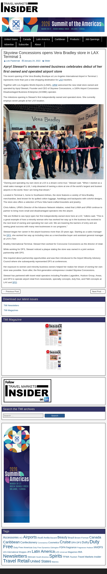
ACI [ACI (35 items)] (21, 538)
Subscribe (24, 44)
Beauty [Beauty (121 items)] (62, 537)
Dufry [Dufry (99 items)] (85, 542)
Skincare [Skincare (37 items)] (32, 557)
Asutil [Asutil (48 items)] (40, 537)
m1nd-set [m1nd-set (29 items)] (63, 552)
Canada (27, 39)
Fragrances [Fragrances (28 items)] (81, 548)
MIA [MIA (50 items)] (80, 552)
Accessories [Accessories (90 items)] (11, 537)
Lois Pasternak (13, 61)
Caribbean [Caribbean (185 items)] (11, 542)
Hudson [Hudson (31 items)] (90, 548)
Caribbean (60, 39)
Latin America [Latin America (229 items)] (43, 551)
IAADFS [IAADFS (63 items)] (98, 547)
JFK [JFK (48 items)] (29, 552)
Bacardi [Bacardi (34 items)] (53, 538)
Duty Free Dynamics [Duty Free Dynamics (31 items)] (41, 548)
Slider (47, 61)
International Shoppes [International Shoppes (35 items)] (17, 552)
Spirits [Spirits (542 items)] (55, 556)
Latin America (43, 39)
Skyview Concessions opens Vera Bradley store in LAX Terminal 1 (51, 54)
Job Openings (92, 39)
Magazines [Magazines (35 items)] (72, 552)
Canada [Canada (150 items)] (95, 537)
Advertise (9, 44)
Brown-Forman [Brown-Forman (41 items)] (82, 538)
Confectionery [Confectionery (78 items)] (28, 542)
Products (74, 39)
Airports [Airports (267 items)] (30, 537)
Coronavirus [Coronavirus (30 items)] (43, 543)
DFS (8, 235)
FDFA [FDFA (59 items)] (62, 547)
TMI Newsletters (11, 305)
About (38, 44)
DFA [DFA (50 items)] (73, 542)
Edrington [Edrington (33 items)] (54, 547)
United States (11, 39)
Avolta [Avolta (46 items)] (47, 538)
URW (54, 85)
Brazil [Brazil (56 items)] (71, 537)
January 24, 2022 (32, 61)
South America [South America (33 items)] (42, 557)
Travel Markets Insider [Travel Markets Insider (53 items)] (89, 556)
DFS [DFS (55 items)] (78, 542)
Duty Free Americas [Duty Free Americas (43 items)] (22, 547)
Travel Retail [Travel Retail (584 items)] (16, 560)
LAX (61, 80)
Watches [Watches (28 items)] (55, 562)
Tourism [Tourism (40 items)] (73, 557)
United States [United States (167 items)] (40, 561)
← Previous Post (11, 291)
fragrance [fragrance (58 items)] (71, 547)
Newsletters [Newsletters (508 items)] (15, 556)
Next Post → (98, 291)
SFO (14, 282)
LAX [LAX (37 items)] (57, 552)
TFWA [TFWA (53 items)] (66, 556)
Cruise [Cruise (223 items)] (65, 542)
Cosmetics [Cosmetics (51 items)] (53, 542)
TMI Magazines (11, 310)
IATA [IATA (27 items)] (5, 552)
